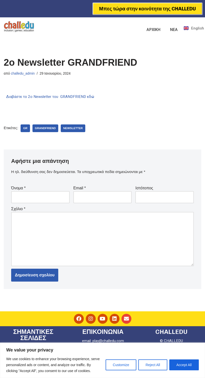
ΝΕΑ (174, 29)
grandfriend (47, 129)
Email (79, 189)
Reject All (153, 365)
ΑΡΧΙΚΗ (153, 29)
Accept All (184, 365)
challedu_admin (23, 74)
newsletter (75, 129)
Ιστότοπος (144, 189)
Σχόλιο (18, 210)
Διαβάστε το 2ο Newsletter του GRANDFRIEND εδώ (52, 97)
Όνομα (18, 189)
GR (26, 129)
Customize (121, 365)
